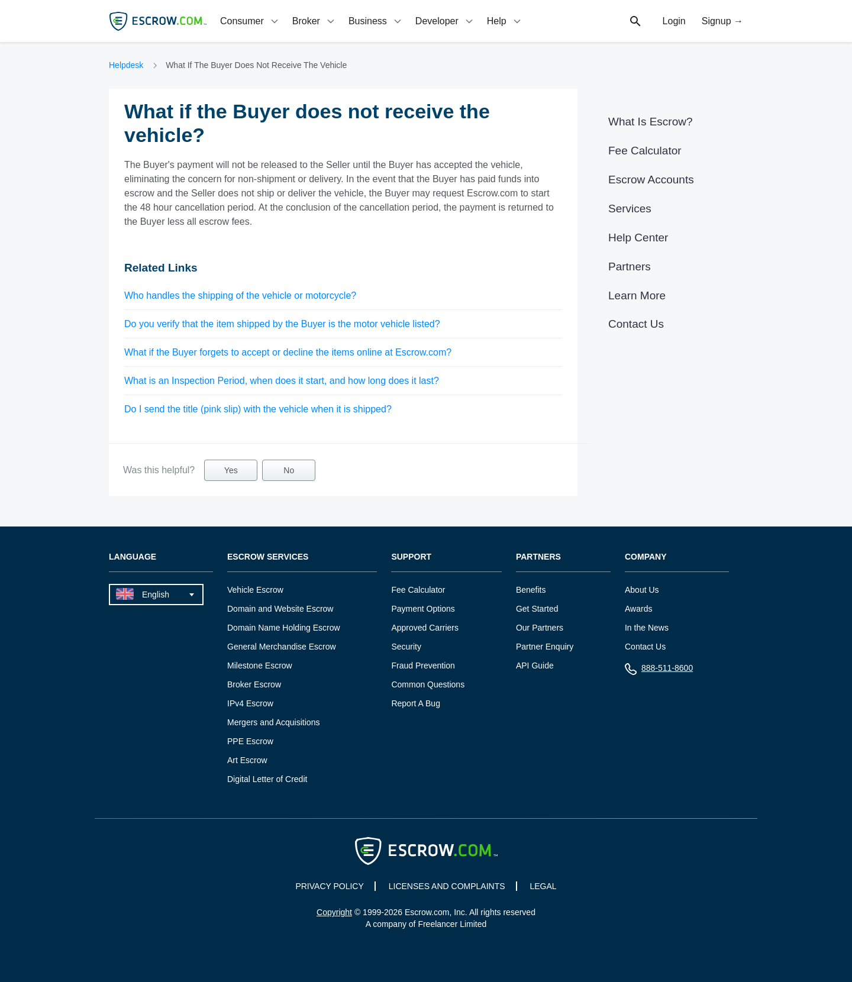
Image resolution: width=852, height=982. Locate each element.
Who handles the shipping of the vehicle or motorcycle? (240, 295)
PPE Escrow (250, 741)
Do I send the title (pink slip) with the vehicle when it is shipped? (258, 409)
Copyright (334, 912)
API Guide (535, 665)
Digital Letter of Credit (267, 779)
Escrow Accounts (651, 179)
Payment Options (422, 608)
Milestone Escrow (259, 665)
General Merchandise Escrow (281, 646)
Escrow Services (267, 557)
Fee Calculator (645, 150)
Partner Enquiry (544, 646)
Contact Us (636, 324)
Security (406, 646)
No (288, 470)
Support (411, 557)
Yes (231, 470)
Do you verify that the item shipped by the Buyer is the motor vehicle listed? (282, 324)
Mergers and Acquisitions (273, 722)
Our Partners (539, 627)
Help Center (638, 237)
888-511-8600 (659, 670)
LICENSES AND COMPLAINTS (447, 886)
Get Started (537, 608)
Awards (638, 608)
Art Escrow (247, 760)
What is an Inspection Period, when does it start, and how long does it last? (281, 381)
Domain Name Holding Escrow (283, 627)
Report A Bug (415, 703)
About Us (642, 590)
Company (646, 557)
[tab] (250, 21)
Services (629, 208)
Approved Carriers (425, 627)
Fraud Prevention (422, 665)
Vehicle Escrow (255, 590)
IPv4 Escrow (250, 703)
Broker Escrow (254, 684)
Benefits (531, 590)
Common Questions (427, 684)
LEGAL (543, 886)
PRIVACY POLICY (329, 886)
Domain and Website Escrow (280, 608)
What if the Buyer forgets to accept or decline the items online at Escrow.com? (287, 352)
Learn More (637, 295)
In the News (647, 627)
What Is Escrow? (650, 121)
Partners (629, 266)
